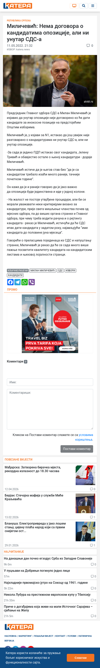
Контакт (60, 636)
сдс (60, 270)
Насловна (11, 636)
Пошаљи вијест (43, 636)
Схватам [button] (81, 657)
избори (70, 270)
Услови (71, 636)
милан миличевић (42, 270)
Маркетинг (25, 636)
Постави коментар (77, 449)
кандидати (15, 275)
